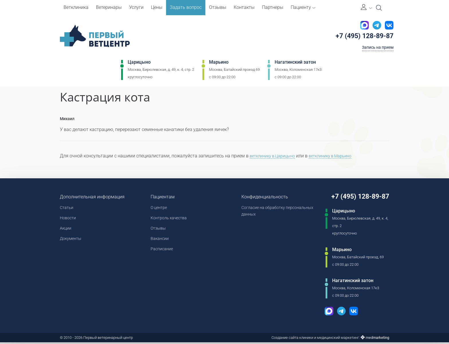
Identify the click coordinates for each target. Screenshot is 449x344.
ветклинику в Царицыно (275, 156)
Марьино (219, 65)
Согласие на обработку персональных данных (260, 212)
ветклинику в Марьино (339, 156)
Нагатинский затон (295, 65)
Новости (69, 220)
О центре (157, 209)
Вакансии (158, 242)
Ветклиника (76, 7)
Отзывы (217, 7)
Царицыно (139, 65)
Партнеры (272, 7)
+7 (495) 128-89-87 (360, 37)
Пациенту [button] (303, 7)
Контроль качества (168, 220)
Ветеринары (109, 7)
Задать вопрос (186, 7)
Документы (72, 242)
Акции (66, 231)
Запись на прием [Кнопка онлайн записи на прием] (375, 49)
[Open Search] (378, 7)
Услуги (136, 7)
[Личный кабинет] (366, 7)
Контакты (244, 7)
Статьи (67, 209)
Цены (156, 7)
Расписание (160, 253)
